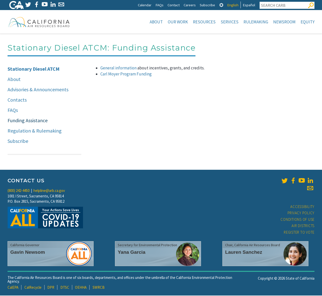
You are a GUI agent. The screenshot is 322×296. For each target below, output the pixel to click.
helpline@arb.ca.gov (49, 191)
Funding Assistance (28, 121)
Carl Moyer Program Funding (126, 74)
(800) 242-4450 (18, 191)
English (232, 5)
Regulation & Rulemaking (35, 131)
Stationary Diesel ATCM (34, 69)
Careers (190, 5)
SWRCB (99, 287)
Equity (307, 22)
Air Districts (303, 226)
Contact (174, 5)
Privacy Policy (301, 213)
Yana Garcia (131, 252)
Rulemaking (256, 22)
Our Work (178, 22)
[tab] (221, 5)
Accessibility (302, 207)
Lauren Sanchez (243, 252)
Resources (204, 22)
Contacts (17, 100)
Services (229, 22)
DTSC (64, 287)
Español (249, 5)
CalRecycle (33, 287)
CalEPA (13, 287)
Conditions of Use (297, 220)
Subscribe (207, 5)
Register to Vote (299, 232)
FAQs (159, 5)
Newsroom (284, 22)
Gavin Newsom (27, 252)
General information (118, 68)
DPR (50, 287)
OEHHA (81, 287)
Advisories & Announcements (38, 90)
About (156, 22)
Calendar (144, 5)
